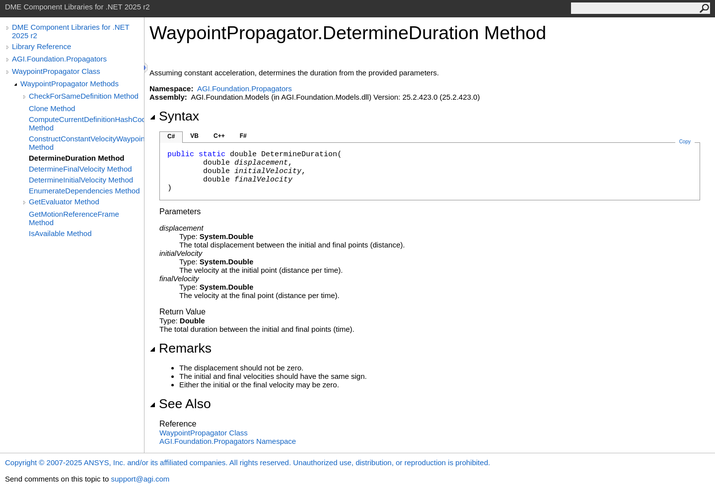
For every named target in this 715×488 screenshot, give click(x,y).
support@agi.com (140, 479)
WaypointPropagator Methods (69, 83)
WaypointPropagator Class (56, 71)
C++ (219, 135)
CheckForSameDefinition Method (84, 96)
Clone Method (52, 108)
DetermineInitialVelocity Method (81, 180)
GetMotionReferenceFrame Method (74, 218)
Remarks (180, 348)
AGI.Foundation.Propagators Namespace (227, 441)
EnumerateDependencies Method (84, 190)
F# (243, 135)
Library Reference (41, 46)
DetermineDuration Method (77, 158)
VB (194, 135)
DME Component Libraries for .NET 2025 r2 (70, 31)
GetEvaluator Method (64, 201)
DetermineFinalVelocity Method (80, 169)
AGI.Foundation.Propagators (59, 59)
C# (171, 136)
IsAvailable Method (60, 233)
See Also (180, 403)
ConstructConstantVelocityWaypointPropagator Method (86, 142)
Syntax (174, 116)
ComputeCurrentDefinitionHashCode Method (86, 123)
